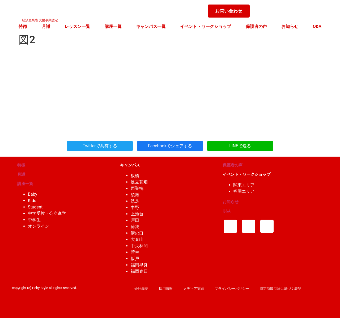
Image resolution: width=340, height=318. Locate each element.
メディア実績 (193, 289)
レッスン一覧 (77, 26)
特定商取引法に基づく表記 (280, 289)
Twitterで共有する (100, 145)
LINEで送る (240, 145)
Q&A (317, 26)
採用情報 (166, 289)
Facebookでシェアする (170, 145)
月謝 (46, 26)
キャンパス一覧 (151, 26)
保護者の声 (256, 26)
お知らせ (289, 26)
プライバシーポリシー (232, 289)
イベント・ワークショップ (205, 26)
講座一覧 (113, 26)
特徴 (23, 26)
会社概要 (141, 289)
